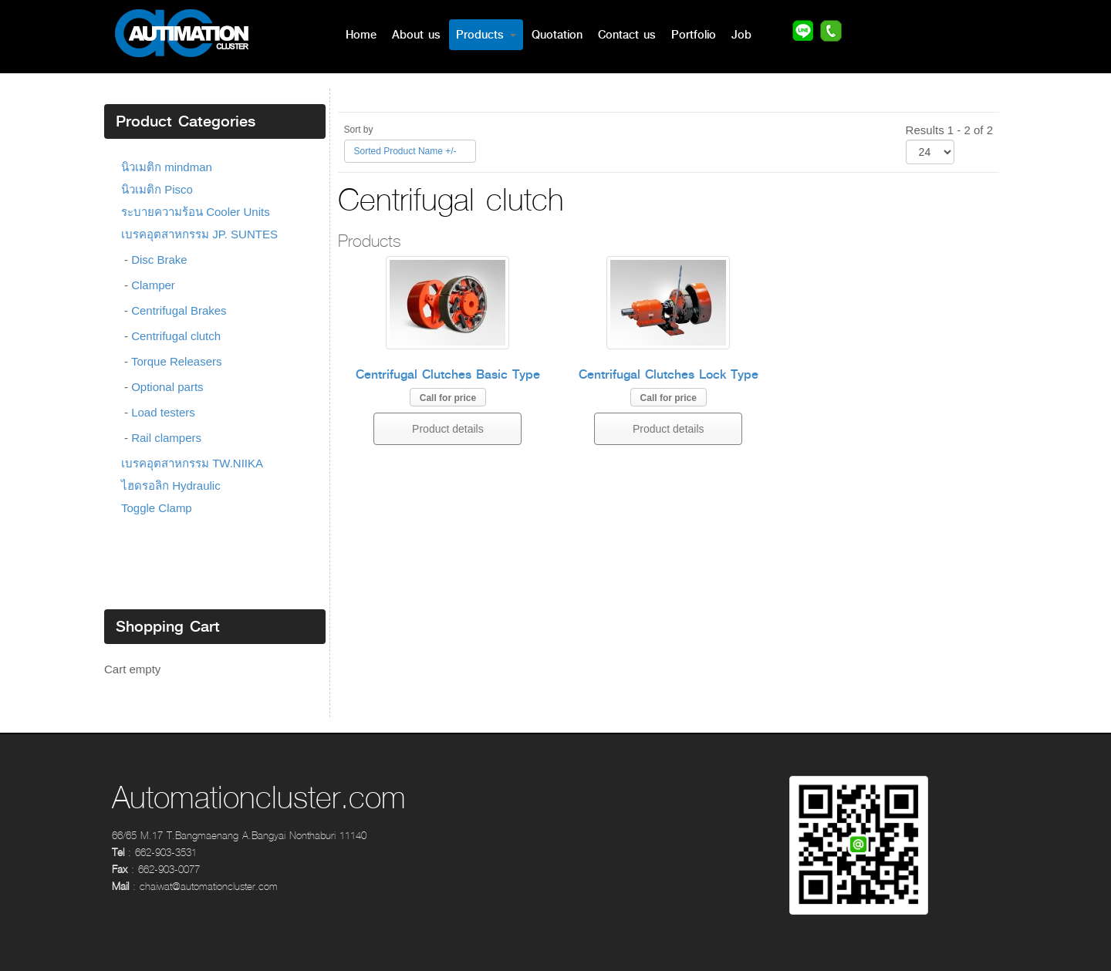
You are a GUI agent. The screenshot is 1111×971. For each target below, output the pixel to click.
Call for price (448, 398)
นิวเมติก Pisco (157, 189)
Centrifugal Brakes (178, 310)
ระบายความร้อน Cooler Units (195, 211)
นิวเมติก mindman (166, 167)
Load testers (163, 412)
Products (486, 34)
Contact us (627, 34)
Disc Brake (159, 259)
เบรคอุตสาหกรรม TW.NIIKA (192, 463)
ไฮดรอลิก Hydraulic (171, 485)
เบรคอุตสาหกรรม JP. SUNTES (199, 234)
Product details (448, 429)
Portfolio (693, 34)
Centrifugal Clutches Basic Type (448, 374)
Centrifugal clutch (176, 335)
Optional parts (167, 386)
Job (741, 34)
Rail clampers (166, 437)
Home (361, 34)
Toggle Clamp (156, 507)
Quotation (557, 34)
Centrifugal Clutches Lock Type (668, 374)
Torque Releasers (176, 361)
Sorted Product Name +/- (405, 151)
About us (416, 34)
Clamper (153, 285)
